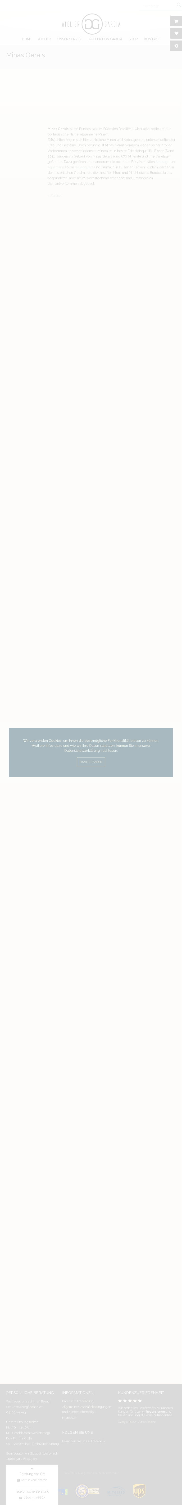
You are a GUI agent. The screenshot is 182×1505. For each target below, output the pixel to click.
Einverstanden (91, 762)
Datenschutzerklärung (82, 750)
